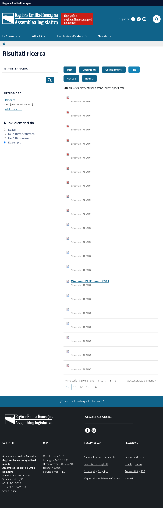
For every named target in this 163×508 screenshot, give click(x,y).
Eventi (89, 78)
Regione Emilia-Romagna (16, 3)
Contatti (8, 443)
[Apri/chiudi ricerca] (157, 19)
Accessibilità (131, 471)
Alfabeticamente (13, 109)
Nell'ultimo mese (18, 138)
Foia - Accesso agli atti (96, 464)
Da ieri (12, 129)
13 (87, 387)
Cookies (115, 478)
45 (96, 387)
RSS (143, 471)
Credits (128, 464)
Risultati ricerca (24, 53)
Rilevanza (10, 100)
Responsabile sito (134, 457)
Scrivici (138, 464)
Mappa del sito (92, 478)
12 (81, 387)
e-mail (14, 491)
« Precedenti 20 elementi (79, 380)
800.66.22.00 (67, 464)
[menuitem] (11, 36)
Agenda (87, 101)
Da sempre (14, 142)
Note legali (89, 471)
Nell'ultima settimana (21, 134)
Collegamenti (113, 69)
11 (74, 387)
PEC (63, 472)
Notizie (71, 78)
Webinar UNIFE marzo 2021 (90, 281)
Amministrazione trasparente (99, 457)
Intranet (129, 478)
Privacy (105, 478)
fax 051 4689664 (52, 468)
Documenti (89, 69)
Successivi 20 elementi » (141, 380)
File (134, 69)
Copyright (103, 471)
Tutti (70, 69)
